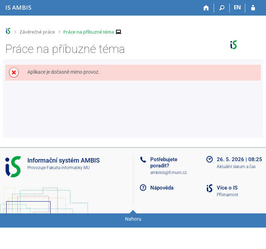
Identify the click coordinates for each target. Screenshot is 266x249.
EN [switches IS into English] (237, 7)
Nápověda (162, 188)
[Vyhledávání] (222, 7)
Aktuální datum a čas (236, 166)
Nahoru (133, 219)
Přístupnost (227, 194)
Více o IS (227, 188)
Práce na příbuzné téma (88, 32)
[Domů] (206, 7)
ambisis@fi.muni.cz (168, 172)
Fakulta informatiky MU (68, 167)
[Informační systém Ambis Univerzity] (18, 7)
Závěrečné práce (37, 32)
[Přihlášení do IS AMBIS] (253, 7)
